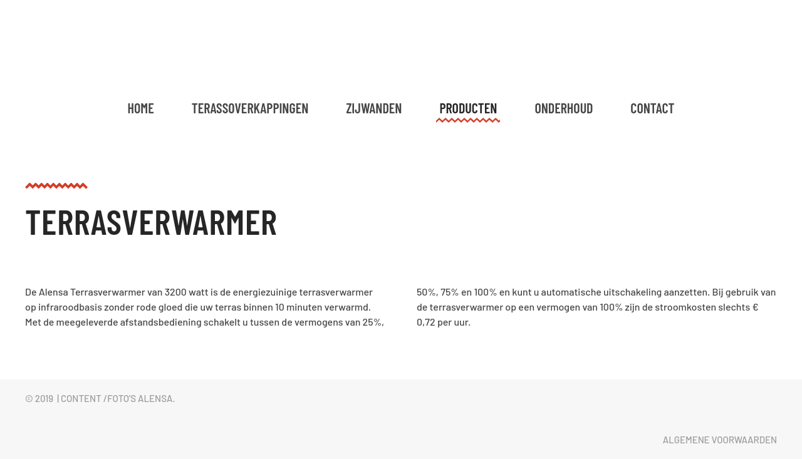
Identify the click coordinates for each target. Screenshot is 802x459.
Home (141, 108)
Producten (468, 108)
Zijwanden (374, 108)
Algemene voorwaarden (720, 439)
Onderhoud (563, 108)
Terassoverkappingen (250, 108)
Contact (652, 108)
